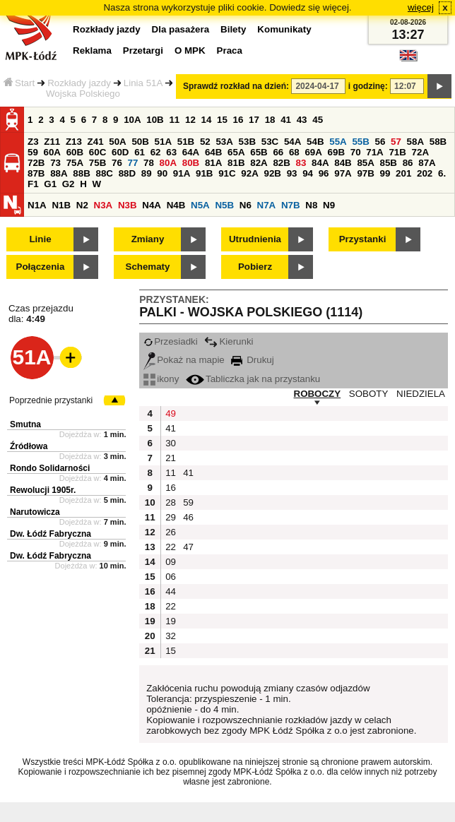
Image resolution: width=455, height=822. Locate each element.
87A (426, 162)
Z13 (74, 141)
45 (317, 119)
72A (420, 152)
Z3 (33, 141)
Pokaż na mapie (184, 360)
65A (236, 152)
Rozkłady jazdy (79, 83)
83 (301, 162)
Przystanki (362, 239)
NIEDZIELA (420, 393)
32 (170, 636)
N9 (329, 205)
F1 (33, 184)
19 (170, 621)
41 (285, 119)
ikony (161, 379)
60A (52, 152)
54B (315, 141)
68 (294, 152)
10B (154, 119)
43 (302, 119)
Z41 (96, 141)
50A (117, 141)
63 (171, 152)
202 (424, 173)
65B (258, 152)
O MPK (190, 50)
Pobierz (255, 266)
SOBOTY (369, 393)
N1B (61, 205)
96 (324, 173)
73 (55, 162)
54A (292, 141)
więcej (421, 7)
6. (442, 173)
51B (185, 141)
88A (58, 173)
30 (170, 443)
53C (269, 141)
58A (415, 141)
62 (155, 152)
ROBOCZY (317, 393)
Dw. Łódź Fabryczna (50, 534)
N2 (82, 205)
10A (132, 119)
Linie (40, 239)
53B (247, 141)
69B (336, 152)
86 (408, 162)
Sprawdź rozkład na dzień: (236, 86)
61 (139, 152)
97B (365, 173)
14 (206, 119)
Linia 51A (143, 83)
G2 (68, 184)
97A (342, 173)
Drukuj (252, 360)
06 (170, 576)
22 (170, 547)
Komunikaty (284, 29)
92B (272, 173)
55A (337, 141)
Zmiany (148, 239)
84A (320, 162)
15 (222, 119)
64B (213, 152)
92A (249, 173)
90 (162, 173)
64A (190, 152)
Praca (229, 50)
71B (397, 152)
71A (374, 152)
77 (133, 162)
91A (181, 173)
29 (170, 517)
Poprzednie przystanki (51, 400)
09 (170, 561)
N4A (151, 205)
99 (385, 173)
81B (236, 162)
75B (97, 162)
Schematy (148, 266)
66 (278, 152)
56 (380, 141)
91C (226, 173)
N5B (224, 205)
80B (190, 162)
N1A (37, 205)
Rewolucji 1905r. (43, 490)
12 (190, 119)
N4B (176, 205)
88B (81, 173)
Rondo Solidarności (50, 468)
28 (170, 502)
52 (205, 141)
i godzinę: (368, 86)
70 (355, 152)
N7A (266, 205)
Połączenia (40, 266)
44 (170, 591)
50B (139, 141)
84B (342, 162)
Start (19, 83)
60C (97, 152)
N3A (103, 205)
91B (204, 173)
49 (170, 413)
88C (103, 173)
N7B (290, 205)
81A (213, 162)
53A (223, 141)
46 (188, 517)
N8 (311, 205)
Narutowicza (35, 512)
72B (36, 162)
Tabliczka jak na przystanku (253, 379)
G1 (50, 184)
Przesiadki (170, 341)
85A (365, 162)
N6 (246, 205)
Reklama (92, 50)
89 (146, 173)
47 (188, 547)
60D (120, 152)
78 (148, 162)
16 (238, 119)
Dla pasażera (181, 29)
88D (127, 173)
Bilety (233, 29)
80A (168, 162)
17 (254, 119)
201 (403, 173)
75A (74, 162)
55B (360, 141)
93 (292, 173)
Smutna (25, 424)
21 (170, 458)
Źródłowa (28, 446)
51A (163, 141)
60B (74, 152)
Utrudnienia (255, 239)
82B (281, 162)
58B (438, 141)
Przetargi (143, 50)
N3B (127, 205)
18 (270, 119)
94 (307, 173)
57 (396, 141)
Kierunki (228, 341)
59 (33, 152)
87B (36, 173)
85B (388, 162)
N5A (200, 205)
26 (170, 532)
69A (313, 152)
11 (174, 119)
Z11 (52, 141)
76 (117, 162)
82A (258, 162)
